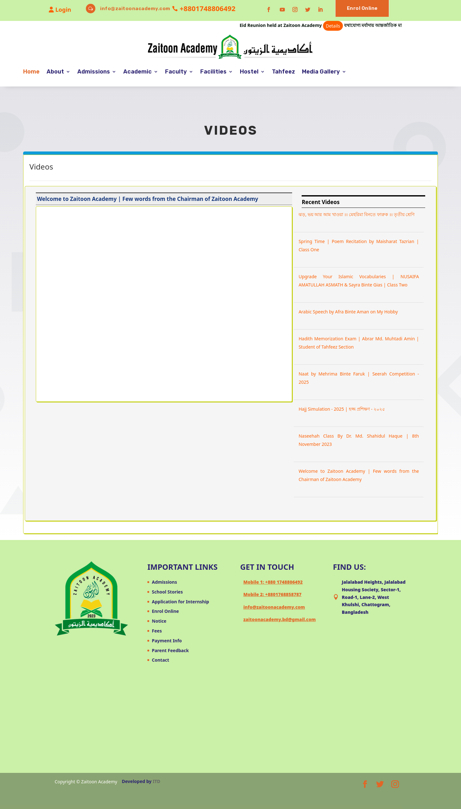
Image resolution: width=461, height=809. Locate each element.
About (55, 71)
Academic (137, 71)
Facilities (213, 71)
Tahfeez (283, 71)
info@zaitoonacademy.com (135, 8)
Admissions (93, 71)
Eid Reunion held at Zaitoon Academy (300, 25)
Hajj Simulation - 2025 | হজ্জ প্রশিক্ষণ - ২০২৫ (341, 409)
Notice (159, 621)
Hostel (249, 71)
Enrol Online (362, 8)
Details (342, 26)
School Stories (167, 592)
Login (60, 9)
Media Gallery (321, 71)
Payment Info (167, 641)
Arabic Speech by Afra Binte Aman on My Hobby (348, 312)
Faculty (176, 71)
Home (31, 71)
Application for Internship (180, 602)
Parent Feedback (170, 650)
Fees (157, 631)
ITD (156, 781)
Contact (160, 660)
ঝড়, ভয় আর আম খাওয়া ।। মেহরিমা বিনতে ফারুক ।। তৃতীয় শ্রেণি (356, 214)
